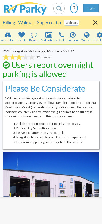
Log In (91, 8)
